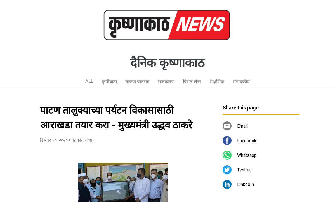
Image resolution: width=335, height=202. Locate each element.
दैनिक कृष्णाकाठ (167, 63)
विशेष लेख (192, 81)
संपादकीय (241, 81)
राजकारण (166, 81)
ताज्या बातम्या (137, 81)
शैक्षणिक (216, 81)
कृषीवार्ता (109, 81)
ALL (89, 81)
